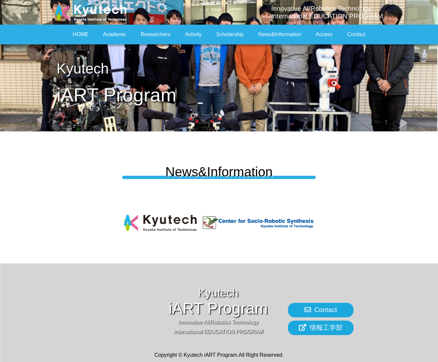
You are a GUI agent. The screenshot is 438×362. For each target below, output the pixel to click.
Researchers (156, 34)
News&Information (279, 34)
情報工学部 (321, 327)
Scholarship (230, 34)
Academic (114, 34)
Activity (193, 34)
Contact (356, 34)
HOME (81, 34)
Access (324, 34)
